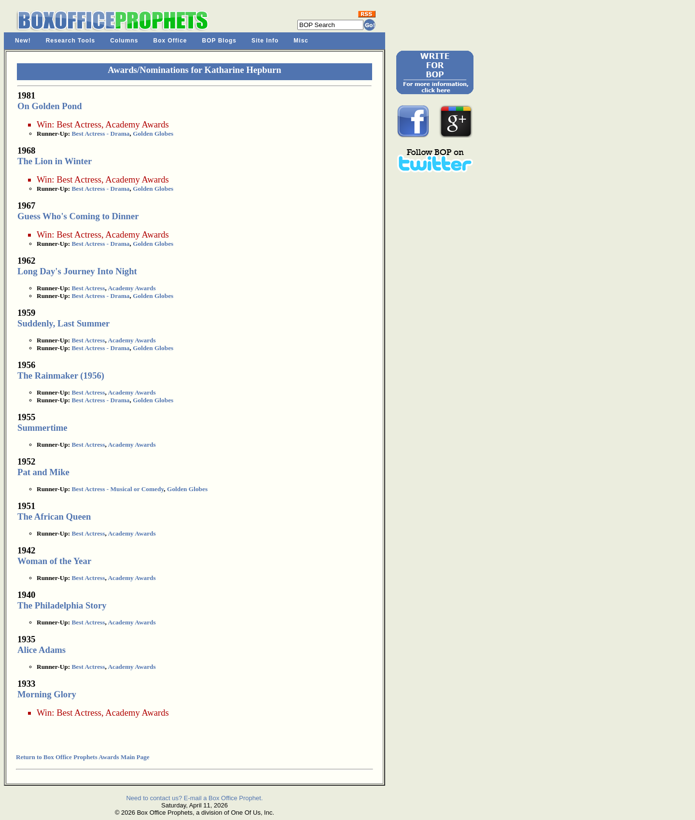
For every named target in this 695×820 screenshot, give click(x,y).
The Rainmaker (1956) (60, 375)
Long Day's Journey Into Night (77, 271)
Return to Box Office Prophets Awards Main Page (82, 757)
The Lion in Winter (54, 161)
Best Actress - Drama (100, 133)
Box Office (170, 40)
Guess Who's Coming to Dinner (78, 216)
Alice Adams (41, 650)
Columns (124, 40)
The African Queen (54, 516)
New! (23, 40)
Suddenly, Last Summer (63, 323)
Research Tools (70, 40)
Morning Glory (46, 694)
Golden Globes (153, 133)
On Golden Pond (49, 106)
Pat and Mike (43, 472)
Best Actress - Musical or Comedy (117, 489)
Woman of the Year (54, 561)
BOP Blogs (219, 40)
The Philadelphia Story (62, 605)
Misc (300, 40)
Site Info (264, 40)
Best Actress (78, 124)
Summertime (42, 428)
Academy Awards (136, 124)
